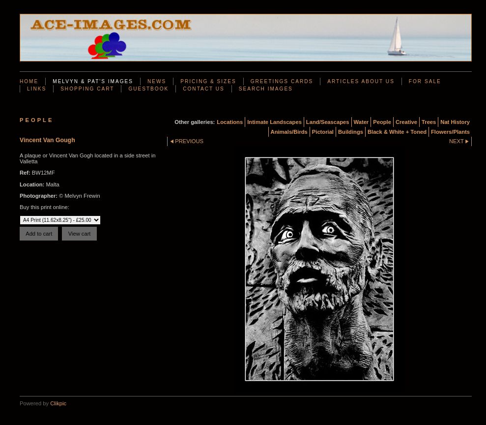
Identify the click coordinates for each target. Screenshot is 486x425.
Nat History (455, 122)
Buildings (350, 132)
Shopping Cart (87, 88)
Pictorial (323, 132)
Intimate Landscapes (274, 122)
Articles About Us (361, 81)
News (156, 81)
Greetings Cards (282, 81)
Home (29, 81)
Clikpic (58, 403)
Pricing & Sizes (208, 81)
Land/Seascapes (327, 122)
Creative (406, 122)
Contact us (204, 88)
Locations (230, 122)
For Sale (425, 81)
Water (361, 122)
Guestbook (148, 88)
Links (36, 88)
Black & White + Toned (397, 132)
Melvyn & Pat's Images (93, 81)
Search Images (266, 88)
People (382, 122)
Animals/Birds (289, 132)
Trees (429, 122)
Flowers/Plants (450, 132)
